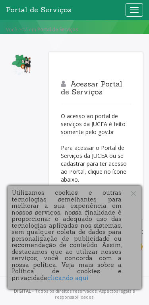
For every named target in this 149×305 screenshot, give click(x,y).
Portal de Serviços (39, 9)
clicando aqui (68, 278)
